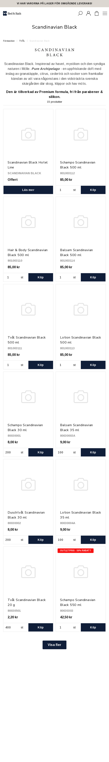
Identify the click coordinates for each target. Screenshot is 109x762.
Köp (93, 190)
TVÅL (22, 41)
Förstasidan (9, 41)
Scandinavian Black (39, 41)
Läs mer (28, 190)
